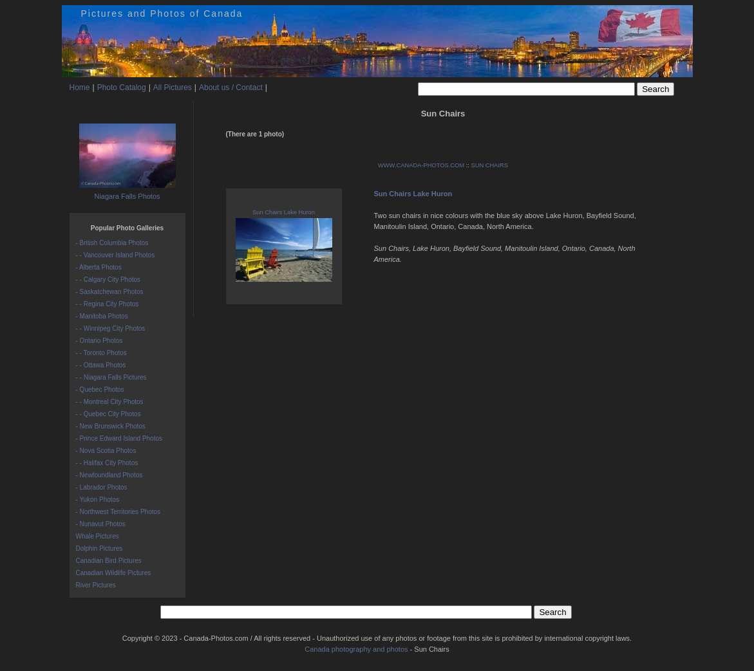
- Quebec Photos (100, 389)
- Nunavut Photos (101, 524)
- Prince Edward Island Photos (119, 438)
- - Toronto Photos (101, 352)
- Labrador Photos (101, 487)
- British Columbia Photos (112, 242)
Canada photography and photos (356, 649)
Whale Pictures (97, 536)
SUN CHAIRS (489, 165)
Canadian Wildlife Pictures (113, 572)
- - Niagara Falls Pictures (111, 377)
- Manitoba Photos (102, 316)
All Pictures (172, 87)
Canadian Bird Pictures (109, 560)
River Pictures (96, 585)
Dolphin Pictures (99, 548)
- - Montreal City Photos (110, 401)
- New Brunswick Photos (111, 426)
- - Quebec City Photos (108, 414)
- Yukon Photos (98, 499)
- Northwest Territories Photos (118, 511)
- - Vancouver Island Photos (115, 255)
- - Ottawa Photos (101, 365)
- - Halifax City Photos (107, 462)
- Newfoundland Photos (109, 475)
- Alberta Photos (99, 267)
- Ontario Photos (99, 340)
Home (80, 87)
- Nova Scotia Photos (106, 450)
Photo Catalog (121, 87)
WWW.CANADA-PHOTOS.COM (421, 165)
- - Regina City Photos (107, 304)
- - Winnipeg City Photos (111, 328)
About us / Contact (231, 87)
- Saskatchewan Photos (110, 291)
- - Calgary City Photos (108, 279)
